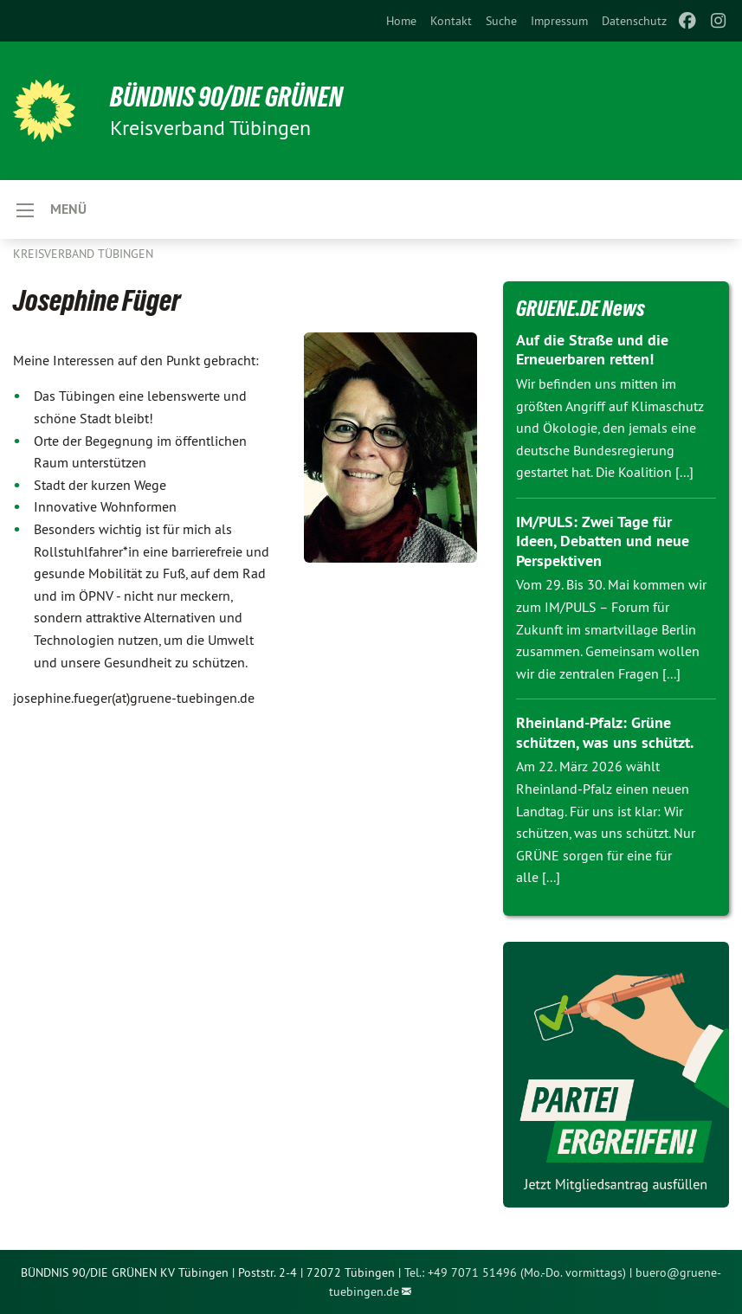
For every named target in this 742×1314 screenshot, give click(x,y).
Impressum (559, 21)
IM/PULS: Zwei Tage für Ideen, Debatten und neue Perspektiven (602, 541)
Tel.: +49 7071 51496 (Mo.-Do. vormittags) (515, 1272)
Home (401, 21)
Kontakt (451, 21)
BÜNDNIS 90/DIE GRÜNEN (226, 97)
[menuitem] (401, 21)
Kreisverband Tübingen (83, 253)
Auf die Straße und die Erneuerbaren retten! (592, 350)
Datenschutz (634, 21)
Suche (501, 21)
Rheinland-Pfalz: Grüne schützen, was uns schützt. (605, 732)
